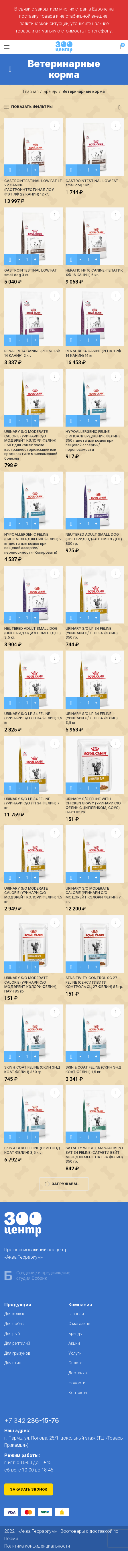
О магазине (79, 1323)
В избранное (55, 126)
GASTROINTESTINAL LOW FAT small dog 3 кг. (30, 272)
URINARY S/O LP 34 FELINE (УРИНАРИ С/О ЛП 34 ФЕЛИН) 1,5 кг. (33, 718)
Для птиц (12, 1363)
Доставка (77, 1373)
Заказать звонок (28, 1489)
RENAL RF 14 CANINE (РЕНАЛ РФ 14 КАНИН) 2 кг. (32, 353)
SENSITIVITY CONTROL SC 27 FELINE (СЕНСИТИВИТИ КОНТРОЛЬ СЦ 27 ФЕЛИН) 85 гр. (94, 982)
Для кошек (14, 1313)
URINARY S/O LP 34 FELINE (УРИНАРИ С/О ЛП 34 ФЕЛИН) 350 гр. (92, 632)
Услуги (75, 1353)
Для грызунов (17, 1353)
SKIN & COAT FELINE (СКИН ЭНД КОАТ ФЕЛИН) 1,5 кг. (93, 1069)
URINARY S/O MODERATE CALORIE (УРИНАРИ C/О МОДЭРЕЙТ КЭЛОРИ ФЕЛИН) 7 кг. (93, 895)
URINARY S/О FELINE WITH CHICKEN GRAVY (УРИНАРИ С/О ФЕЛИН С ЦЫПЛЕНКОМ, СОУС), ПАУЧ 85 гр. (93, 805)
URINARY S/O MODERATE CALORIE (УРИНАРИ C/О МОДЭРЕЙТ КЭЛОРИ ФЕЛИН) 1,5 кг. (33, 895)
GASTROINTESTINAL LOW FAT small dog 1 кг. (92, 183)
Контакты (77, 1392)
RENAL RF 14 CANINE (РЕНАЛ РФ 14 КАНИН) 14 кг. (93, 353)
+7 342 (31, 1420)
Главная (31, 91)
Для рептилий (17, 1343)
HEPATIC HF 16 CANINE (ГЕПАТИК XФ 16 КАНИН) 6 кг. (94, 272)
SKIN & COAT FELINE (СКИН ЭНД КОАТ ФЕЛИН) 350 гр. (32, 1069)
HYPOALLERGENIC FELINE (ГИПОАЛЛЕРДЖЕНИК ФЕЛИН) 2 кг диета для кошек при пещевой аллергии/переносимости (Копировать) (33, 543)
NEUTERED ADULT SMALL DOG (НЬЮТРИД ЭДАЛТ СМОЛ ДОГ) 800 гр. (94, 538)
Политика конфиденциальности (37, 1546)
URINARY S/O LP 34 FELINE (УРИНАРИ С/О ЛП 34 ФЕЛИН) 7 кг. (32, 803)
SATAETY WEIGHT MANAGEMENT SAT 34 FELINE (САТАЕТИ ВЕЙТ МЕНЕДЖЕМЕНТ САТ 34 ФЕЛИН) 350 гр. (95, 1154)
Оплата (75, 1363)
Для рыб (12, 1333)
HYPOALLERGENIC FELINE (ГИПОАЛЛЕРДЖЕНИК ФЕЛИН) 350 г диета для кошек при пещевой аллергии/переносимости (93, 440)
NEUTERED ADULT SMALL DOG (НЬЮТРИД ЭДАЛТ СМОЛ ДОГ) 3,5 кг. (32, 632)
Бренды (51, 91)
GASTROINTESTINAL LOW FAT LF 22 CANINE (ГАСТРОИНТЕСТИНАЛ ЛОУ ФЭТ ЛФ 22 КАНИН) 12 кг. (33, 187)
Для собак (14, 1323)
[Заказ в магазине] (119, 107)
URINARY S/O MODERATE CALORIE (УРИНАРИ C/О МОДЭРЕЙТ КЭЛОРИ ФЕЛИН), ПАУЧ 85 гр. (31, 984)
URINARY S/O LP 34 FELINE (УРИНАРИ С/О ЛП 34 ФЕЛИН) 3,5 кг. (92, 718)
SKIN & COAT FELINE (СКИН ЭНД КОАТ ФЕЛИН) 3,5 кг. (32, 1150)
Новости (76, 1383)
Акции (74, 1343)
